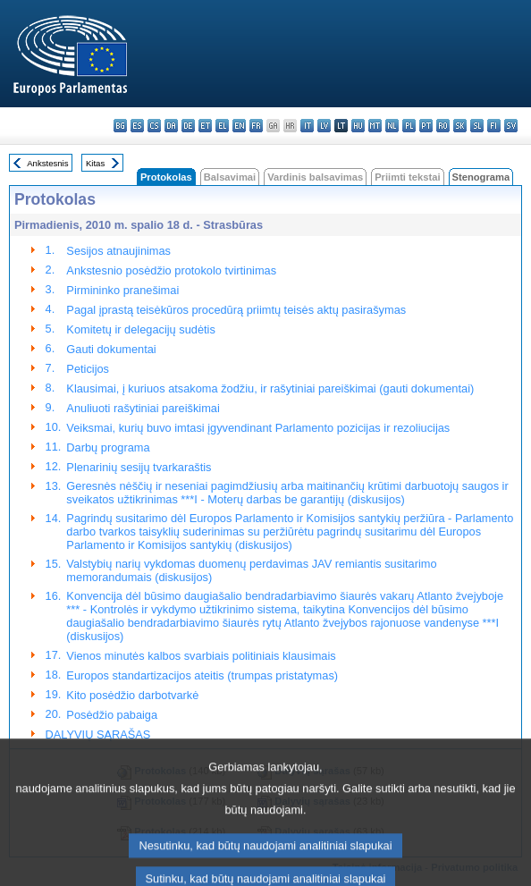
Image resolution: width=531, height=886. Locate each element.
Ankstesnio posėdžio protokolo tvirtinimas (171, 270)
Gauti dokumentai (111, 349)
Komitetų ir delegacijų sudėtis (140, 329)
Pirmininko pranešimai (122, 290)
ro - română (443, 125)
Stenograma (481, 177)
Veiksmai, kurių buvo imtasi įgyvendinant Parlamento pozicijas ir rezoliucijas (258, 428)
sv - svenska (511, 125)
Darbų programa (107, 447)
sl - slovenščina (477, 125)
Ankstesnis (47, 163)
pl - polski (409, 125)
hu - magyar (358, 125)
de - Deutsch (188, 125)
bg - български (120, 125)
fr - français (256, 125)
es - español (137, 125)
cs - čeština (154, 125)
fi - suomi (494, 125)
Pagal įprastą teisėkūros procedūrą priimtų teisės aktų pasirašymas (236, 309)
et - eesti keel (205, 125)
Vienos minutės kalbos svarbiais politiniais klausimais (200, 655)
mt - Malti (375, 125)
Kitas (95, 163)
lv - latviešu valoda (324, 125)
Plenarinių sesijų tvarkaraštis (138, 467)
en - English (239, 125)
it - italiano (307, 125)
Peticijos (87, 368)
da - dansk (171, 125)
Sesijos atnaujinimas (118, 250)
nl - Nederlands (392, 125)
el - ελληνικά (222, 125)
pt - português (426, 125)
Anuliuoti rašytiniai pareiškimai (142, 408)
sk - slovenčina (460, 125)
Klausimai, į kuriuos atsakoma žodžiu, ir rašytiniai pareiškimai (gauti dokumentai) (270, 388)
